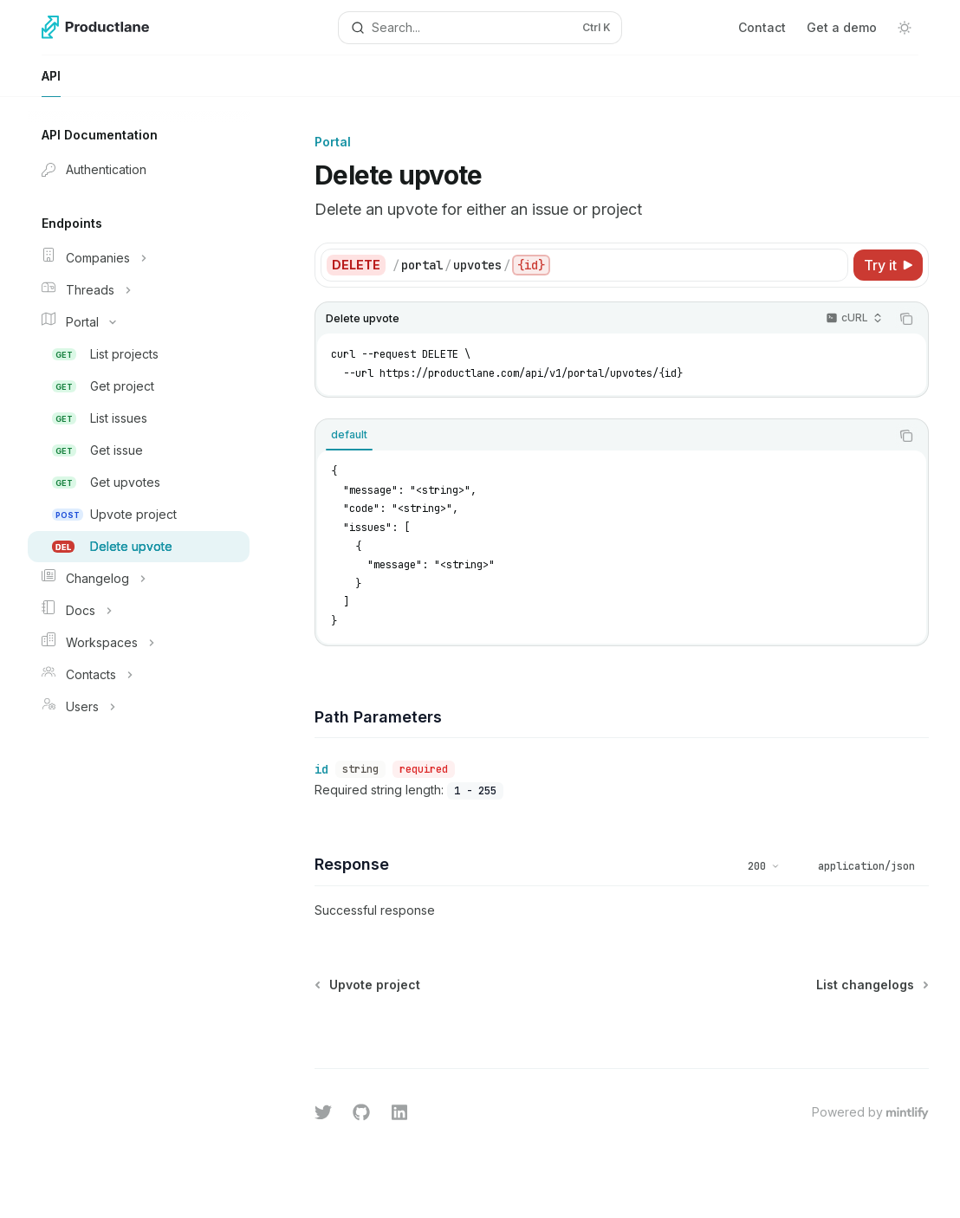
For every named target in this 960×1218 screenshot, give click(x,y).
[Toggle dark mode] (904, 28)
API (51, 82)
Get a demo (842, 27)
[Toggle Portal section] (139, 322)
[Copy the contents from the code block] (906, 319)
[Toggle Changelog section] (139, 578)
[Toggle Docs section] (139, 610)
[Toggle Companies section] (139, 258)
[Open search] (480, 27)
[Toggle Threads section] (139, 290)
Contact (762, 27)
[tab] (349, 434)
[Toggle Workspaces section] (139, 642)
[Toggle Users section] (139, 706)
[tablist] (602, 435)
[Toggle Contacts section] (139, 674)
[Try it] (888, 265)
